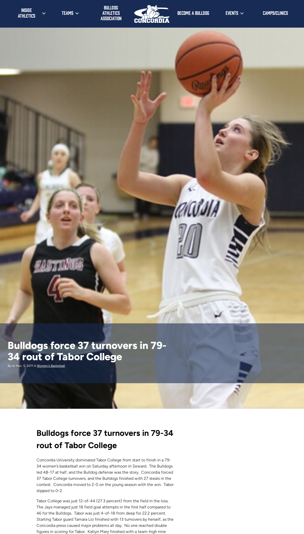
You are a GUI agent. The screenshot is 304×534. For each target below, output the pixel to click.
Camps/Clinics (275, 13)
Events (232, 13)
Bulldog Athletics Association (111, 13)
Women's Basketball (51, 366)
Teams (67, 13)
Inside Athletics (26, 12)
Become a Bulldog (193, 13)
